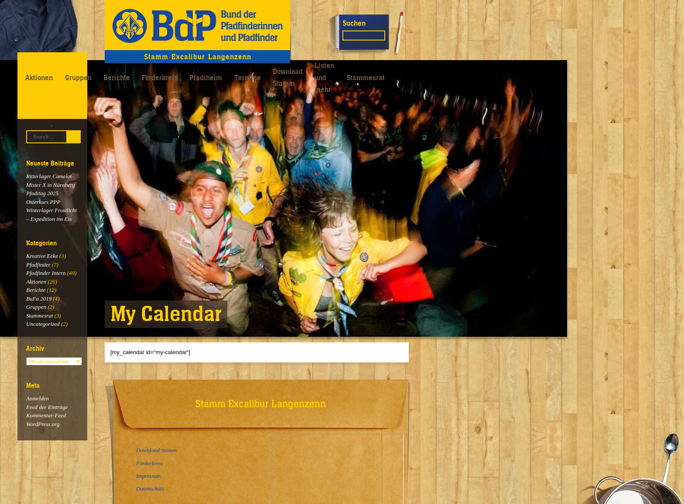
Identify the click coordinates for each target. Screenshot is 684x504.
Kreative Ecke (42, 256)
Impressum (148, 476)
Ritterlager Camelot (49, 176)
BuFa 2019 (38, 298)
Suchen (354, 23)
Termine (247, 77)
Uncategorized (43, 324)
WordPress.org (42, 424)
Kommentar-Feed (46, 415)
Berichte (116, 77)
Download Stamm (288, 77)
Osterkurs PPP (43, 202)
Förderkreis (160, 77)
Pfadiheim (205, 77)
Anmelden (37, 398)
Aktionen (39, 77)
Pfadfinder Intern (46, 273)
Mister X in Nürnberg (50, 185)
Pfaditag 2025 (42, 193)
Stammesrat (365, 77)
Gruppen (78, 77)
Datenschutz (150, 488)
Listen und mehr (324, 77)
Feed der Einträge (47, 407)
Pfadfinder (38, 264)
